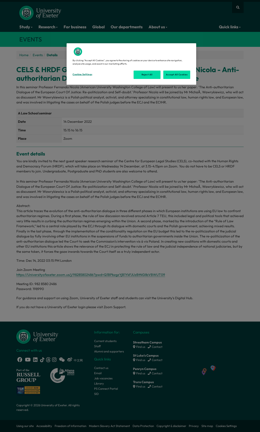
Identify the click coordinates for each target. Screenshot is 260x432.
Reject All (147, 74)
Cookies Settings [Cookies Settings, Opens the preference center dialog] (82, 74)
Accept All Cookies (176, 74)
